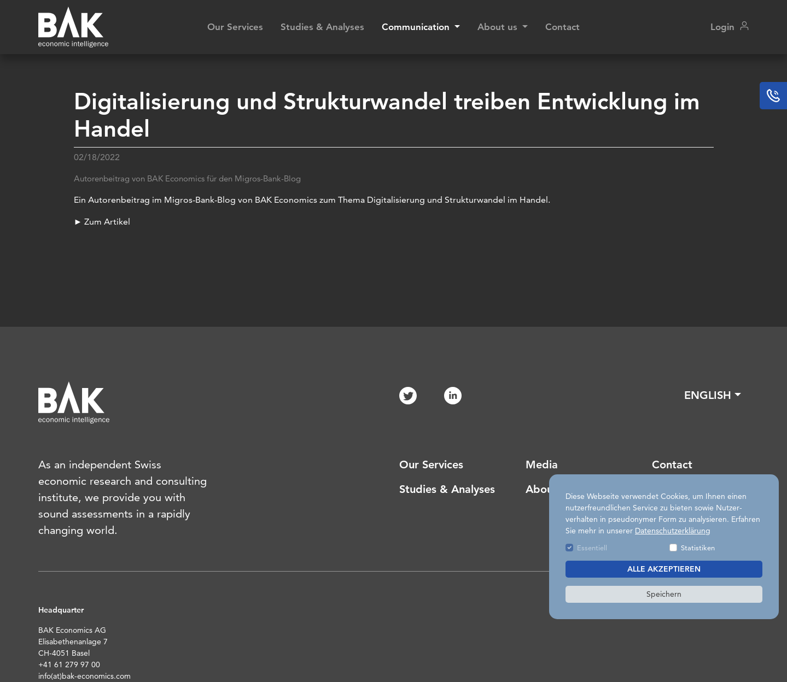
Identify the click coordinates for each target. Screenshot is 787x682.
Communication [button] (417, 26)
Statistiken (698, 547)
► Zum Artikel (102, 221)
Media (542, 464)
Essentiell (592, 547)
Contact (562, 26)
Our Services (235, 26)
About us (549, 489)
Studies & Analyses (322, 26)
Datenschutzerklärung (672, 531)
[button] (712, 395)
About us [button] (498, 26)
